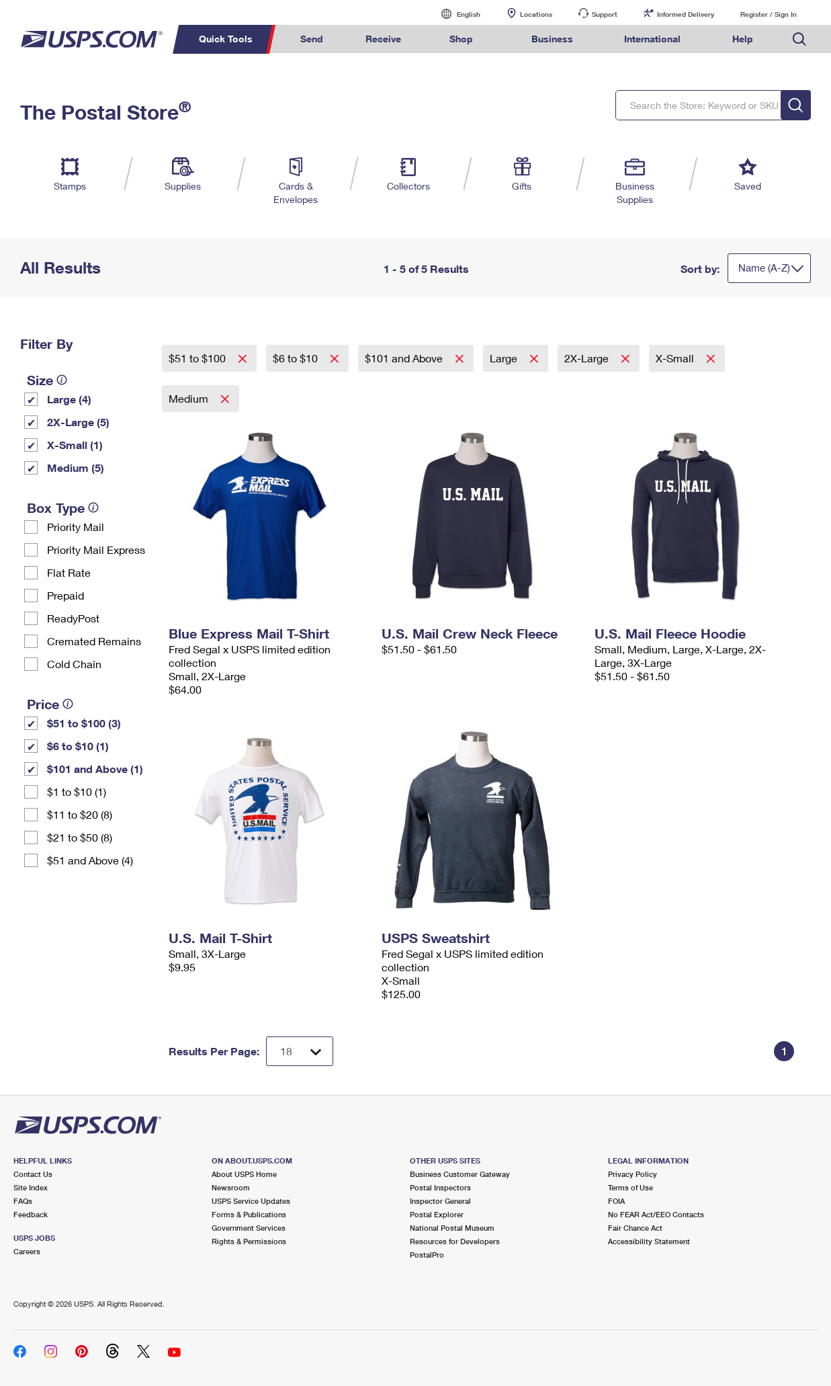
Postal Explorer (437, 1214)
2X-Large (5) (78, 421)
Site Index (30, 1187)
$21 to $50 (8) (79, 837)
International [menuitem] (652, 38)
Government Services (249, 1227)
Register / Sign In (768, 14)
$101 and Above (405, 358)
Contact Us (32, 1174)
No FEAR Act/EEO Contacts (656, 1214)
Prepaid (65, 595)
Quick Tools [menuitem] (226, 38)
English (454, 14)
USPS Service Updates (251, 1200)
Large (505, 358)
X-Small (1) (75, 444)
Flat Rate (69, 572)
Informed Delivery (685, 14)
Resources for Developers (455, 1241)
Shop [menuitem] (461, 38)
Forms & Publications (249, 1214)
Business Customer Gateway (460, 1174)
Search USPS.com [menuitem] (799, 39)
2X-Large (587, 358)
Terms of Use (630, 1187)
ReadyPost (73, 618)
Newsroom (231, 1187)
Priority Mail (75, 526)
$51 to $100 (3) (84, 723)
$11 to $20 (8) (79, 814)
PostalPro (427, 1254)
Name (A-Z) (764, 267)
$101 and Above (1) (95, 768)
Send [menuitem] (311, 38)
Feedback (30, 1214)
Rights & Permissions (249, 1241)
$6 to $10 (296, 358)
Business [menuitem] (552, 38)
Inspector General (440, 1200)
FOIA (616, 1200)
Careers (26, 1251)
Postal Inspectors (440, 1187)
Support (604, 14)
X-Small (676, 358)
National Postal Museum (452, 1227)
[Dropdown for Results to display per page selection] (299, 1051)
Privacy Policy (632, 1174)
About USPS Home (244, 1174)
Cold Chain (74, 663)
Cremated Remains (94, 641)
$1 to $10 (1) (76, 791)
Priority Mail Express (96, 549)
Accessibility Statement (649, 1241)
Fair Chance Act (635, 1227)
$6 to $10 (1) (78, 745)
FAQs (22, 1200)
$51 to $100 (198, 358)
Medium (190, 398)
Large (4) (69, 399)
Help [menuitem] (742, 38)
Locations (536, 14)
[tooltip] (61, 379)
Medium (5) (75, 467)
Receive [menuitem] (383, 38)
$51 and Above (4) (90, 860)
